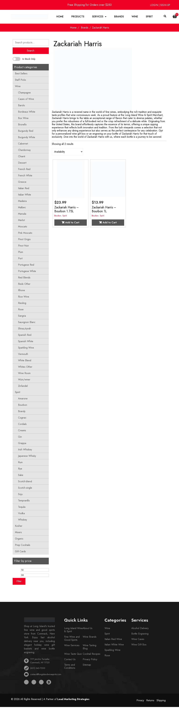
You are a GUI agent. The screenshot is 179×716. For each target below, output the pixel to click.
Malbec (22, 207)
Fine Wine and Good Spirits (72, 638)
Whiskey (22, 519)
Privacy (140, 700)
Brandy (21, 411)
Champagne (24, 92)
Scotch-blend (25, 481)
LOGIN (154, 5)
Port (20, 258)
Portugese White (27, 271)
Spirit (149, 16)
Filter (19, 581)
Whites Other (25, 367)
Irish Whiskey (25, 449)
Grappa (22, 443)
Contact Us (70, 659)
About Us (87, 628)
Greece (22, 182)
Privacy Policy (90, 659)
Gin (20, 437)
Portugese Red (26, 265)
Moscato (22, 226)
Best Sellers (21, 73)
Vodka (21, 513)
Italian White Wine (114, 644)
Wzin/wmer (24, 379)
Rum (20, 462)
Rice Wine (23, 296)
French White (25, 175)
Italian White (24, 194)
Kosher (18, 526)
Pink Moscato (25, 233)
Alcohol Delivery (140, 628)
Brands (119, 16)
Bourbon (22, 405)
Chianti (21, 156)
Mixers (18, 532)
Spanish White (25, 341)
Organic (19, 538)
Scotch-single (25, 488)
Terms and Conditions (69, 666)
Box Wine (23, 118)
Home (60, 16)
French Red (24, 169)
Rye (20, 468)
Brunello (22, 124)
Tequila (21, 507)
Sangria (22, 316)
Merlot (21, 220)
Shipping (161, 700)
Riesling (22, 303)
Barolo (21, 105)
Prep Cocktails (22, 545)
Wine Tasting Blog (89, 647)
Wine (135, 16)
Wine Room (24, 373)
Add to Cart (70, 222)
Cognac (22, 417)
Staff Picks (20, 80)
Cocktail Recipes (91, 654)
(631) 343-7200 (37, 668)
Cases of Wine (26, 99)
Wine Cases (137, 639)
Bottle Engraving (139, 633)
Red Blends (24, 277)
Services (97, 16)
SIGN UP (165, 5)
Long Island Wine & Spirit (73, 629)
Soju (20, 494)
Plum (20, 252)
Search (30, 50)
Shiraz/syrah (24, 328)
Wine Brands (89, 637)
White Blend (24, 360)
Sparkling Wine (26, 347)
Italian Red (23, 188)
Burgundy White (26, 137)
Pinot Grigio (24, 239)
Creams (22, 430)
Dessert (22, 163)
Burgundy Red (25, 131)
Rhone (21, 290)
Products (77, 16)
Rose (21, 309)
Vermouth (23, 354)
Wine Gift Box (138, 644)
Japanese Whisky (27, 456)
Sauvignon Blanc (26, 322)
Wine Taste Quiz (73, 654)
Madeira (22, 201)
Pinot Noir (23, 245)
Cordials (22, 424)
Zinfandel (23, 386)
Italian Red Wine (113, 639)
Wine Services (71, 645)
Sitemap (87, 665)
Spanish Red (24, 335)
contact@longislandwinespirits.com (45, 674)
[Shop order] (67, 151)
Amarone (23, 398)
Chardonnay (24, 150)
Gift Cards (20, 551)
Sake (20, 475)
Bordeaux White (26, 112)
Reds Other (24, 284)
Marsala (22, 214)
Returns (150, 700)
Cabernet (23, 143)
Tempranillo (24, 500)
